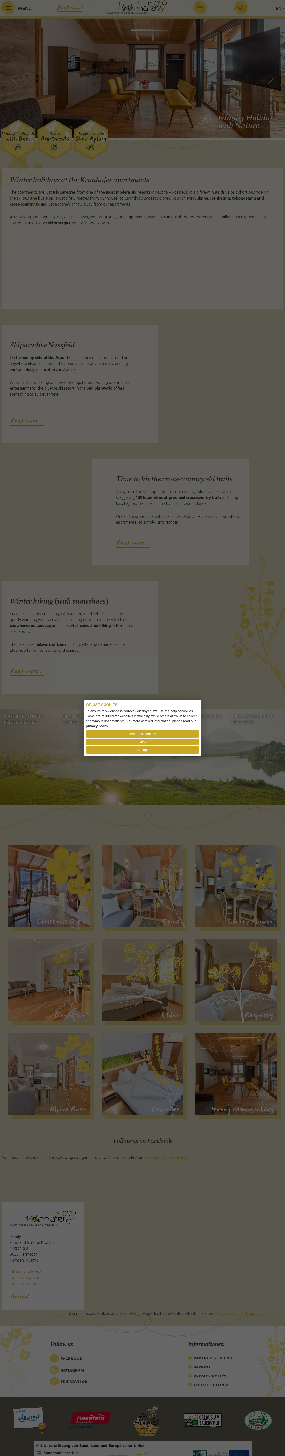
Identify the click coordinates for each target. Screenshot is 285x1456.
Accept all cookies (142, 734)
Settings (142, 750)
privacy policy (97, 726)
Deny (142, 742)
